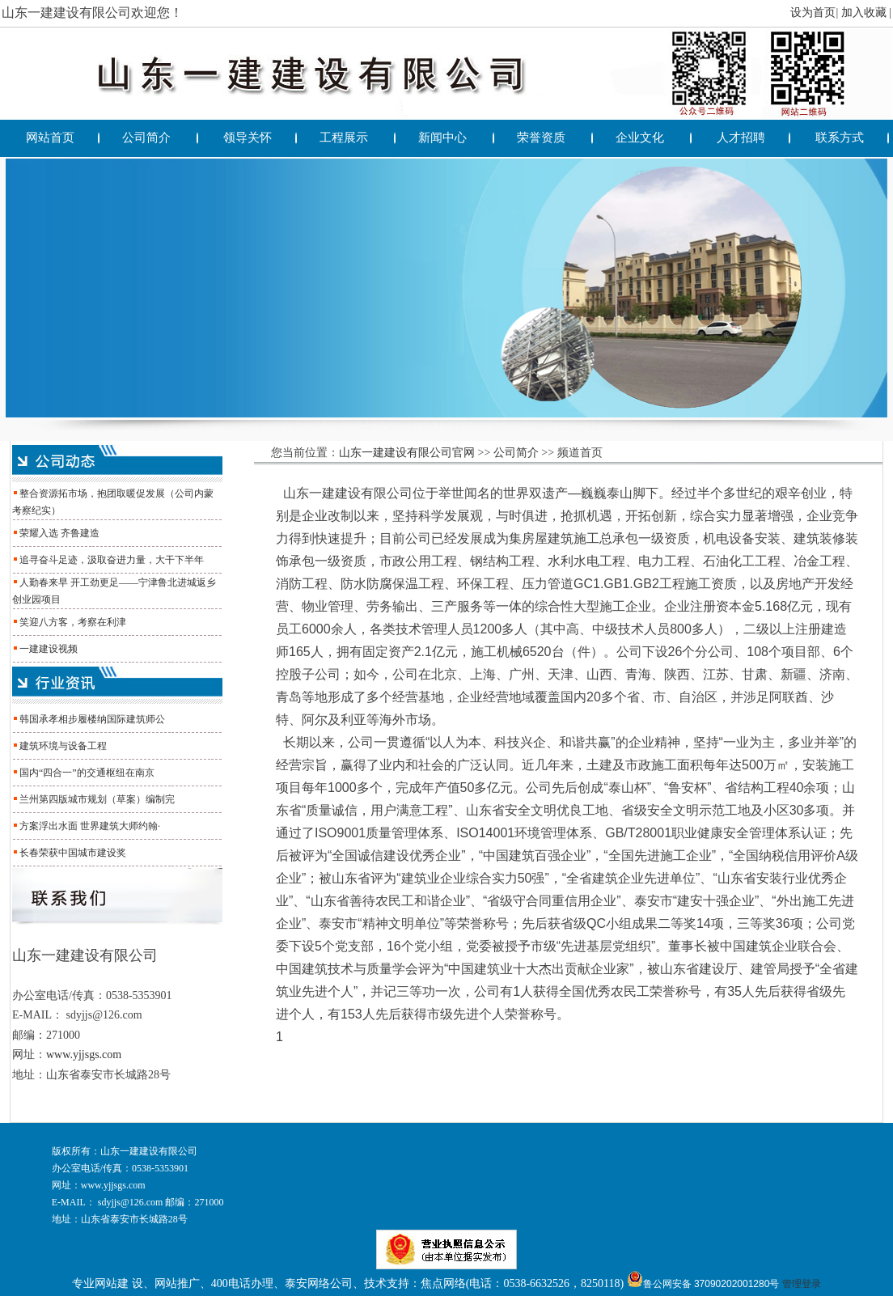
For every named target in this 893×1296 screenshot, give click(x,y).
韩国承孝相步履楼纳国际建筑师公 (92, 719)
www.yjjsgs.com (83, 1054)
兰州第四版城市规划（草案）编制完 (97, 799)
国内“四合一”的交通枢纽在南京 (86, 772)
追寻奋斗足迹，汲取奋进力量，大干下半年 (111, 559)
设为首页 (813, 12)
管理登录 (801, 1284)
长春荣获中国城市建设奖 (72, 852)
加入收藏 (864, 12)
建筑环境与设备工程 (63, 746)
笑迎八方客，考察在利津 (72, 622)
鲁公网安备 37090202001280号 (703, 1284)
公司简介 (516, 453)
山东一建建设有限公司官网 (407, 453)
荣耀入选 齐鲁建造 (59, 533)
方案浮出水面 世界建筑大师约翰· (89, 826)
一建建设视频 (48, 648)
